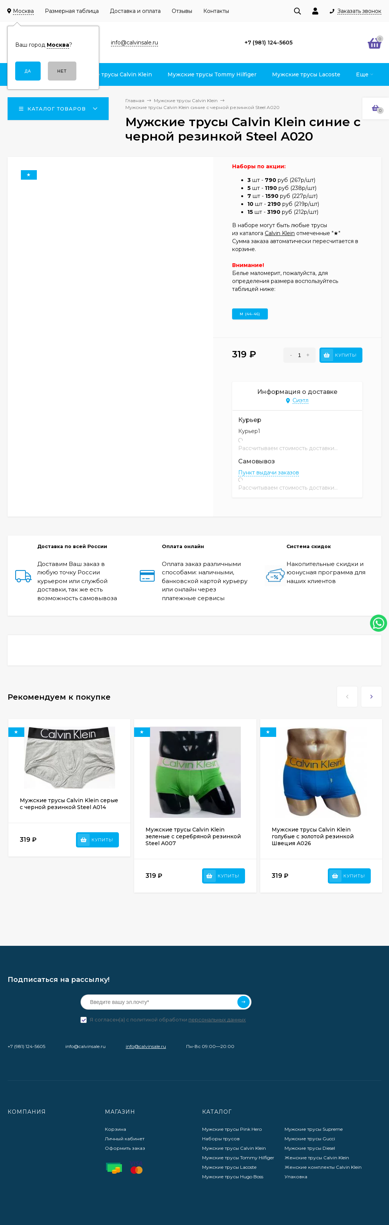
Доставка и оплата (135, 11)
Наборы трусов (221, 1138)
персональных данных (217, 1019)
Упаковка (296, 1176)
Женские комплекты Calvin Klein (323, 1167)
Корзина (115, 1129)
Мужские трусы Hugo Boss (232, 1176)
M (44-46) (250, 313)
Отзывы (182, 11)
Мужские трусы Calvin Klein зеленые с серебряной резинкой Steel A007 (193, 836)
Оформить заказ (125, 1148)
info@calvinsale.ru (146, 1046)
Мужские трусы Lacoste (229, 1167)
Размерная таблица (72, 11)
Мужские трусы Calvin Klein (234, 1148)
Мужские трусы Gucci (310, 1138)
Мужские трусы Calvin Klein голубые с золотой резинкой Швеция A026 (313, 836)
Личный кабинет (124, 1138)
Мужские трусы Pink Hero (232, 1129)
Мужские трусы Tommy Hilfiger (238, 1157)
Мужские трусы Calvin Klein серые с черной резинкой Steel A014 (69, 804)
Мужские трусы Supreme (314, 1129)
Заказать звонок (359, 11)
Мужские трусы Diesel (310, 1148)
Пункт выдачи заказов (268, 472)
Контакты (216, 11)
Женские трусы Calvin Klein (317, 1157)
